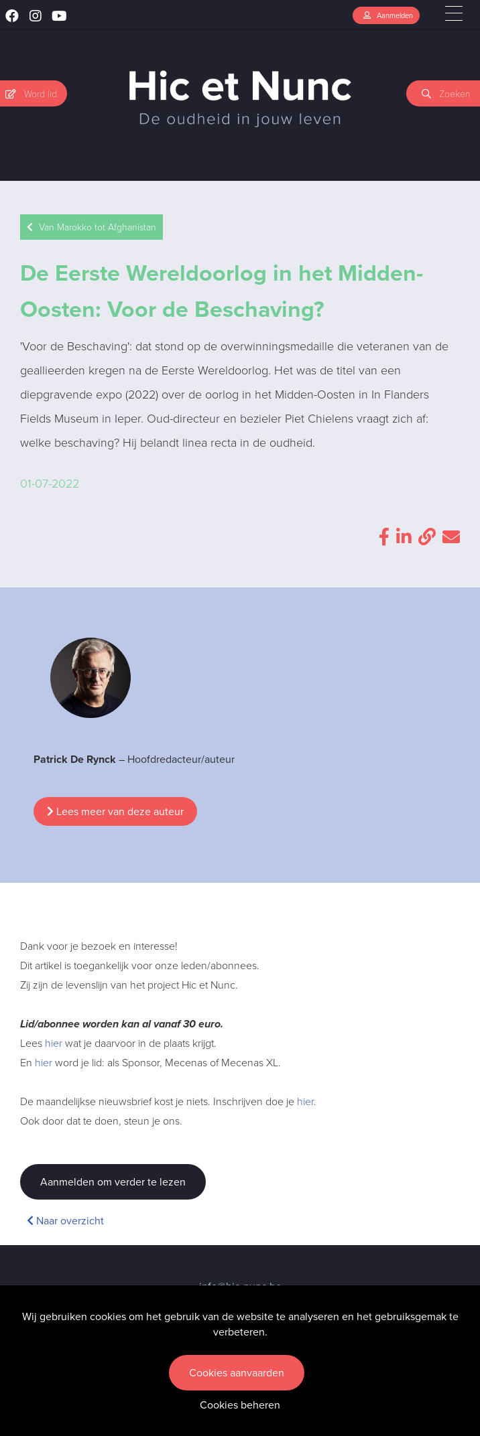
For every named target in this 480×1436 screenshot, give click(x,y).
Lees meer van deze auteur (115, 811)
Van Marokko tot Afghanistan (91, 227)
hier (53, 1043)
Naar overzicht (65, 1220)
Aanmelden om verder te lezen (113, 1182)
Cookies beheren (240, 1405)
